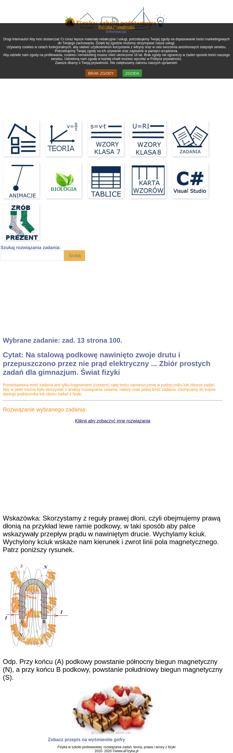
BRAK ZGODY (101, 73)
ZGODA (132, 73)
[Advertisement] (43, 298)
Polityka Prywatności (116, 27)
